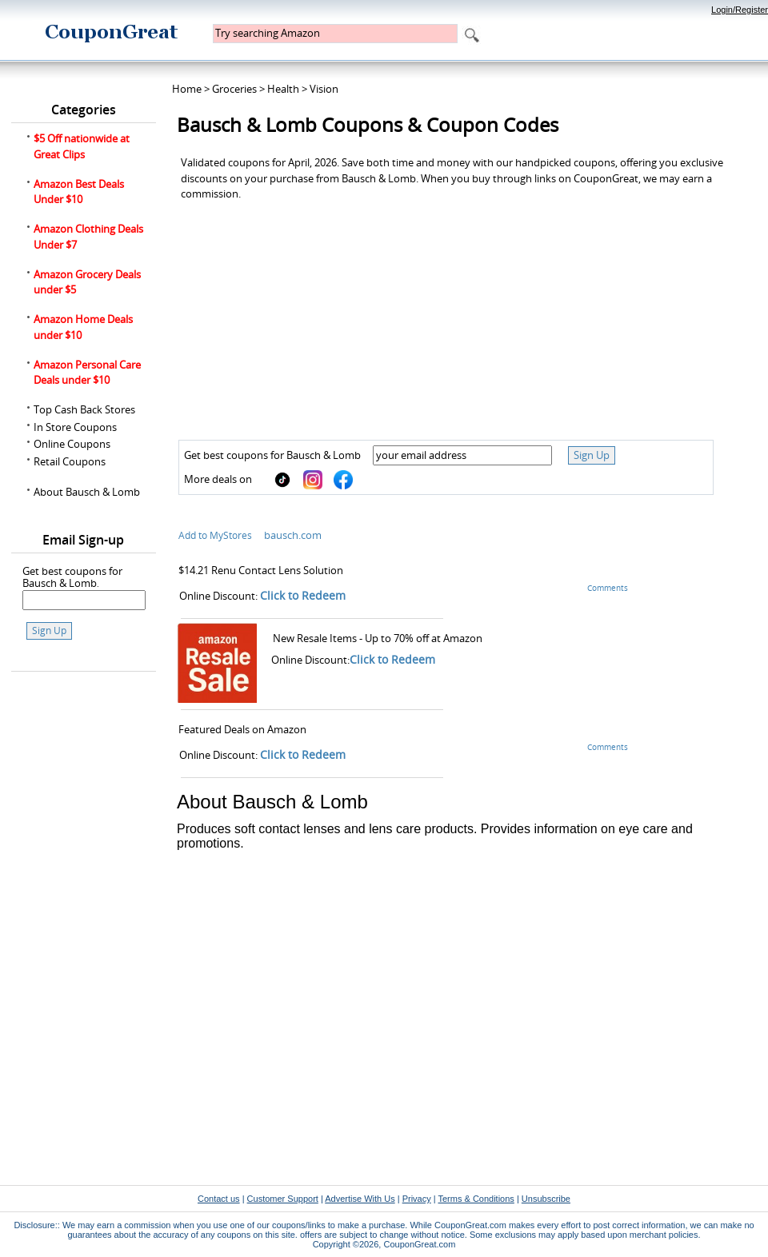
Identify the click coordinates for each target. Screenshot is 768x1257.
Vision (324, 89)
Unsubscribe (546, 1198)
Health (283, 89)
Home (187, 89)
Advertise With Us (359, 1198)
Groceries (234, 89)
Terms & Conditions (476, 1198)
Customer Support (282, 1198)
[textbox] (335, 33)
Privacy (416, 1198)
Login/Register (739, 9)
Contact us (219, 1198)
